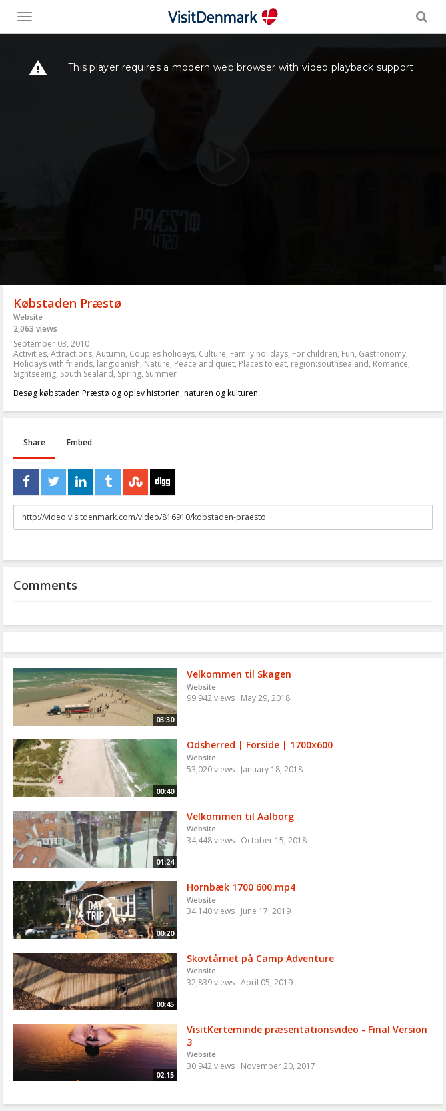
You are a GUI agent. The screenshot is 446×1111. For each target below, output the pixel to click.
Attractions (71, 353)
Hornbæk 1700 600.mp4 (241, 887)
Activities (30, 353)
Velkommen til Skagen (239, 674)
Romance (390, 363)
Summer (161, 373)
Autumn (110, 353)
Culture (212, 353)
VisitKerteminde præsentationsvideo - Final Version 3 (307, 1035)
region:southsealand (330, 363)
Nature (157, 363)
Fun (348, 353)
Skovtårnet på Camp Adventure (260, 958)
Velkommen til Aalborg (240, 816)
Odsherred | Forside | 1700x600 (260, 744)
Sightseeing (34, 373)
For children (314, 353)
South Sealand (86, 373)
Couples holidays (162, 353)
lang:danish (118, 363)
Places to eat (263, 363)
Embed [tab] (79, 442)
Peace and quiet (204, 363)
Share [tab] (34, 442)
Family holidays (259, 353)
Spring (129, 373)
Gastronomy (382, 353)
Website (28, 317)
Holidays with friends (53, 363)
